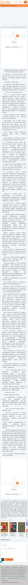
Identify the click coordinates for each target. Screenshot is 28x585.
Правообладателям (5, 576)
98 (15, 39)
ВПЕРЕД (14, 42)
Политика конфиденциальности (18, 576)
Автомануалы (4, 580)
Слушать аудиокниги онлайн (17, 578)
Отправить (9, 559)
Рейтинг (3, 578)
